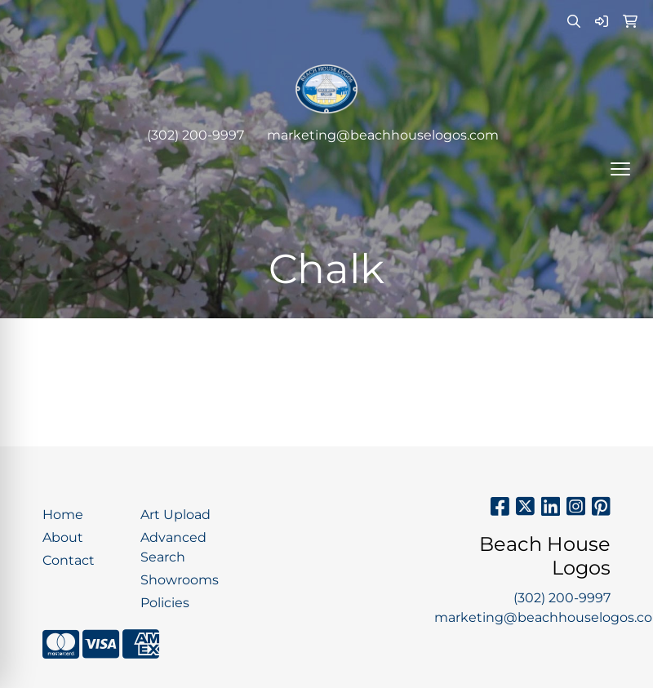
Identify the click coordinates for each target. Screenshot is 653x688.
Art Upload (175, 514)
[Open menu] (620, 169)
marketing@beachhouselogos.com (383, 135)
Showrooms (179, 580)
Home (62, 514)
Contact (68, 560)
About (62, 537)
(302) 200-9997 (195, 135)
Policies (164, 602)
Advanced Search (173, 547)
